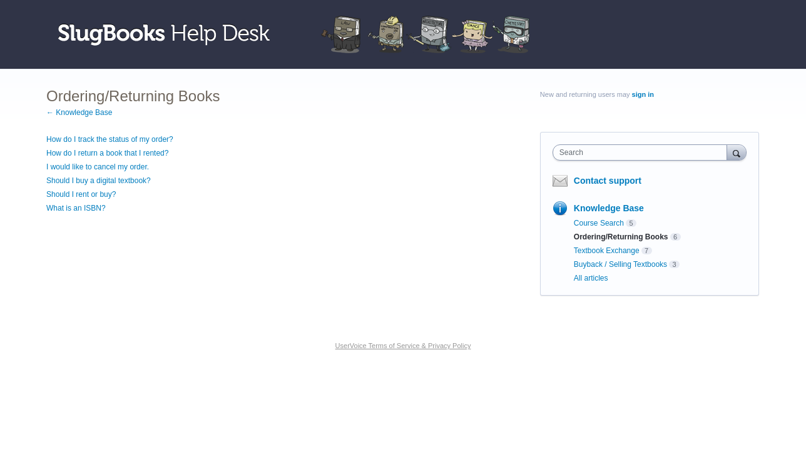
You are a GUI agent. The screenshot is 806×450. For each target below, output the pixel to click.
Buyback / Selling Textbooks (620, 264)
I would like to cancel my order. (97, 166)
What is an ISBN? (76, 208)
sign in (643, 94)
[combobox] (643, 152)
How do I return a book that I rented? (107, 153)
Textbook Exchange (607, 250)
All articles (591, 278)
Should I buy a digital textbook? (98, 180)
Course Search (599, 223)
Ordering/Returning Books (621, 236)
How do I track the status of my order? (109, 139)
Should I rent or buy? (81, 194)
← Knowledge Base (79, 112)
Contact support (607, 180)
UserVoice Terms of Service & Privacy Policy (403, 345)
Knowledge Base (609, 208)
